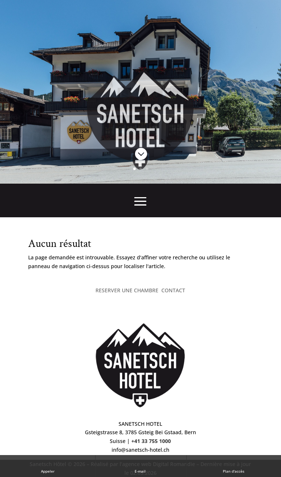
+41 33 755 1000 (151, 440)
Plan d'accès (233, 466)
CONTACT (173, 290)
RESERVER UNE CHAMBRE (126, 290)
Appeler (48, 466)
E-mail (141, 466)
